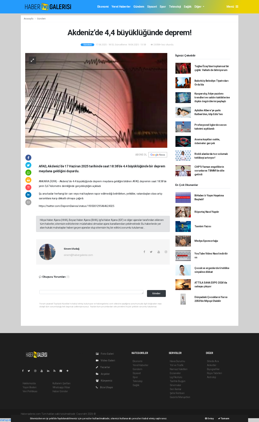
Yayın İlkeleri (29, 387)
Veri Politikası (30, 391)
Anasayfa (29, 18)
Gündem (138, 6)
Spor (163, 6)
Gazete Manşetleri (180, 397)
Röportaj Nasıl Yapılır (206, 211)
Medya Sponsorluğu (206, 240)
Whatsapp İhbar (61, 387)
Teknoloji (175, 6)
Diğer (198, 6)
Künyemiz (104, 380)
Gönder (156, 293)
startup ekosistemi (10, 420)
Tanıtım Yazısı (202, 226)
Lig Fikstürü (176, 377)
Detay (209, 418)
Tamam (223, 418)
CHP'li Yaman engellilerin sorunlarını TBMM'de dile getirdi (209, 170)
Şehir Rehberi (177, 393)
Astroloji (211, 377)
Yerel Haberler (120, 6)
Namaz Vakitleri (178, 369)
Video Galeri (105, 360)
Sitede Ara (213, 361)
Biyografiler (213, 369)
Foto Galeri (105, 353)
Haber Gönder (60, 391)
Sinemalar (175, 385)
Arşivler (103, 373)
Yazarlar (103, 367)
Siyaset (152, 6)
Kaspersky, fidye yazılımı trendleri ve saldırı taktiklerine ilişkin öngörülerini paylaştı (212, 97)
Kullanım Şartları (62, 383)
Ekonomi (103, 6)
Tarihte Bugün (178, 381)
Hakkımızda (29, 383)
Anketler (211, 365)
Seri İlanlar (176, 389)
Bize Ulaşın (104, 387)
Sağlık (188, 6)
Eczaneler (175, 373)
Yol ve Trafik (177, 365)
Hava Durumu (177, 361)
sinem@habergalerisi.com (78, 255)
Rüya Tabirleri (214, 373)
